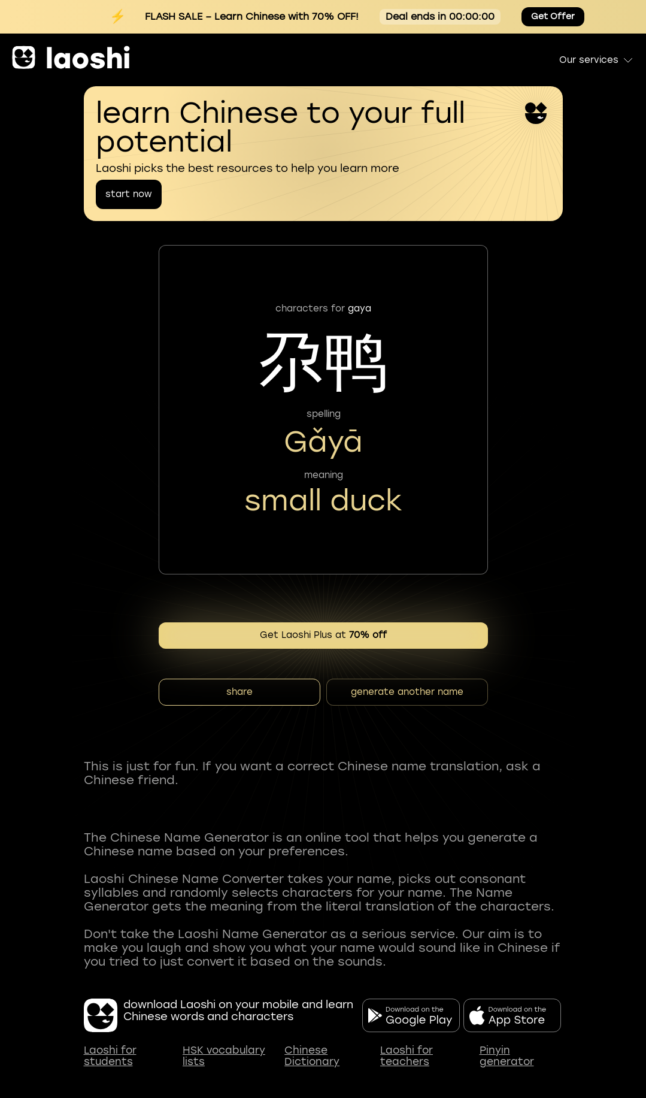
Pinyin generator (507, 1056)
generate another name (407, 691)
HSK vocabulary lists (224, 1056)
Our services (596, 60)
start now (128, 194)
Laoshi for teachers (406, 1056)
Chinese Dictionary (311, 1056)
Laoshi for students (110, 1056)
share (239, 691)
